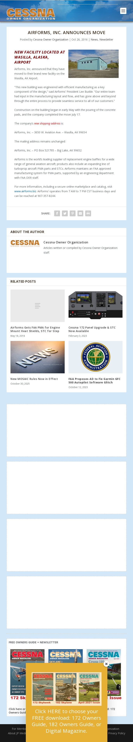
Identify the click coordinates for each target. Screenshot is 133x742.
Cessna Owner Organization (50, 39)
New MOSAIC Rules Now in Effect (34, 379)
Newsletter (106, 39)
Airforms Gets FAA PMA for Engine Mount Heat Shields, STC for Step (35, 329)
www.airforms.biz (25, 191)
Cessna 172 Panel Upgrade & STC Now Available (92, 329)
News (94, 39)
